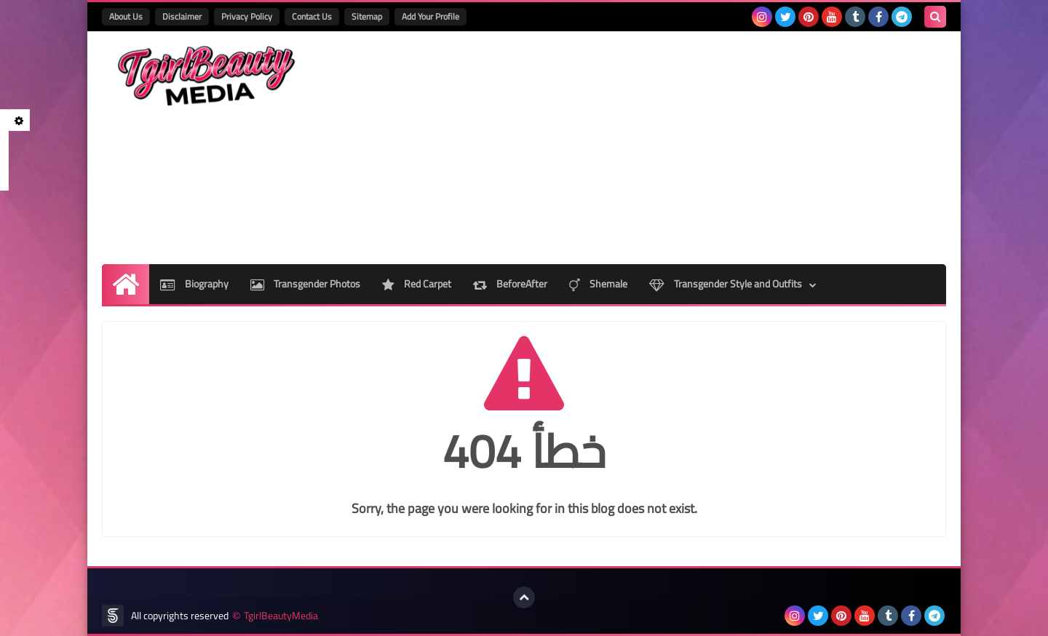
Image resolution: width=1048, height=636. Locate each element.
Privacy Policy (246, 16)
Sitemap (367, 16)
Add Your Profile (430, 16)
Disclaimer (182, 16)
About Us (126, 16)
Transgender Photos (305, 283)
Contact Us (312, 16)
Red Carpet (416, 283)
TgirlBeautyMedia (281, 616)
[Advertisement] (681, 148)
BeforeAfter (510, 283)
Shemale (598, 283)
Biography (194, 283)
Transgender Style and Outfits (725, 283)
